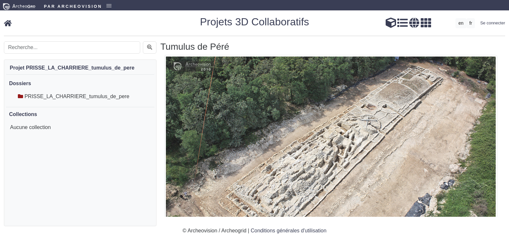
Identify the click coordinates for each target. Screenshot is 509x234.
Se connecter (492, 22)
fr (470, 23)
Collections (23, 114)
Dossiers (20, 83)
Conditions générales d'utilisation (288, 230)
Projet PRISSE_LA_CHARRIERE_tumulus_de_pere (72, 68)
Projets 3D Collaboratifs (254, 22)
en (461, 23)
